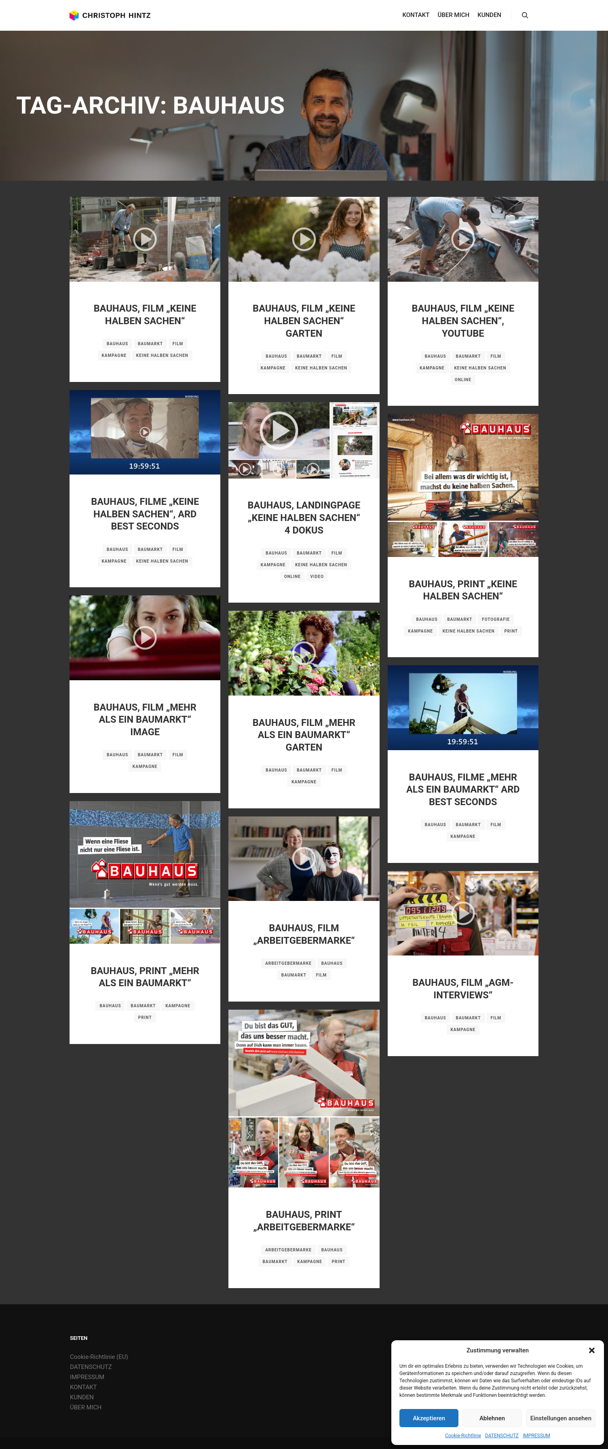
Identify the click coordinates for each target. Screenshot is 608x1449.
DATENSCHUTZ (502, 1435)
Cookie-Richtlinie (463, 1435)
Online (463, 380)
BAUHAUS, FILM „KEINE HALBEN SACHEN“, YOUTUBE (463, 321)
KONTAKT (83, 1387)
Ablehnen (492, 1418)
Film (178, 344)
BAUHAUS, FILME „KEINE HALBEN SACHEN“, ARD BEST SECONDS (145, 514)
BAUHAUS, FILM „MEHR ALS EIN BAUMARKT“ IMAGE (145, 720)
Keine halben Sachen (162, 355)
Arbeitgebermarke (288, 963)
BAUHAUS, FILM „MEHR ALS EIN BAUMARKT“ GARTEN (304, 735)
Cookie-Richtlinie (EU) (99, 1356)
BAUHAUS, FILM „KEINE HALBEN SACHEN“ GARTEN (304, 321)
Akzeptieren (429, 1418)
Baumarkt (150, 344)
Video (317, 576)
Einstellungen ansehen (560, 1418)
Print (511, 631)
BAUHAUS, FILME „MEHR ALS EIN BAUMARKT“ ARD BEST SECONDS (463, 790)
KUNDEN (82, 1397)
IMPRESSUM (536, 1435)
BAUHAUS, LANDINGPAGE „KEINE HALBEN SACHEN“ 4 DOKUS (304, 518)
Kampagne (114, 355)
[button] (592, 1350)
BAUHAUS (117, 344)
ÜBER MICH (85, 1407)
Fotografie (496, 619)
